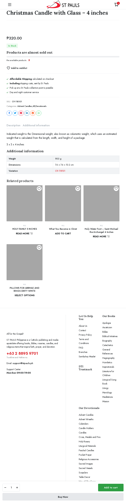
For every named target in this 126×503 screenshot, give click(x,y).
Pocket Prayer (85, 454)
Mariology (107, 392)
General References (107, 351)
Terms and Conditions (84, 341)
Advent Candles (24, 106)
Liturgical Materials (87, 446)
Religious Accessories (89, 459)
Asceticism (107, 327)
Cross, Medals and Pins (89, 437)
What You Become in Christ (63, 229)
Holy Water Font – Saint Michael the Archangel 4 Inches (101, 230)
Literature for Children (108, 373)
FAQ (81, 347)
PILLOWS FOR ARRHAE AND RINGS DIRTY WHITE (24, 289)
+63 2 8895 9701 (22, 353)
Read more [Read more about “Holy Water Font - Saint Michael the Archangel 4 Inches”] (101, 236)
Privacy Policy (85, 334)
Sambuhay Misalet (87, 356)
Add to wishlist (19, 68)
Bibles (105, 331)
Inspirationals (108, 366)
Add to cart (111, 487)
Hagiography (108, 358)
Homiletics (107, 362)
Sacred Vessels (86, 468)
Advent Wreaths (86, 419)
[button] (116, 4)
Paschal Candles (86, 450)
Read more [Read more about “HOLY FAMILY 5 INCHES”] (24, 233)
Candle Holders (86, 428)
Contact (82, 330)
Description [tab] (13, 125)
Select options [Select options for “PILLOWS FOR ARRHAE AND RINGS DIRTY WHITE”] (25, 295)
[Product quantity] (11, 487)
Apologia (106, 323)
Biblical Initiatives (109, 336)
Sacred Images (86, 463)
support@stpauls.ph (23, 363)
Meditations (107, 397)
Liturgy (105, 388)
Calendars (83, 423)
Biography (107, 340)
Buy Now (63, 497)
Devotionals (41, 106)
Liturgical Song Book (109, 381)
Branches (83, 352)
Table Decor (84, 477)
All (34, 106)
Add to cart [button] (63, 233)
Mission (105, 401)
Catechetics (107, 345)
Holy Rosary (84, 441)
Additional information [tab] (36, 125)
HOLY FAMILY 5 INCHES (24, 229)
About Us (83, 326)
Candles (82, 432)
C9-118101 (60, 170)
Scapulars (83, 472)
